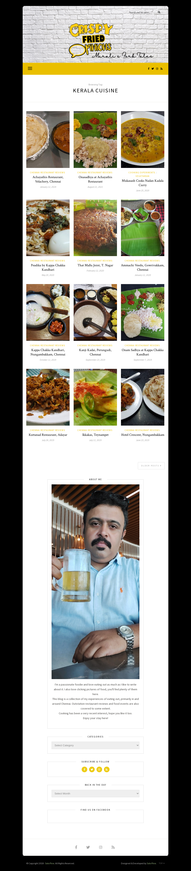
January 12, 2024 (48, 186)
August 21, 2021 (95, 186)
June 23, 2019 (142, 440)
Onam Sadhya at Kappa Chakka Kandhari (143, 352)
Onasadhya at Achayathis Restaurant (95, 179)
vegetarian (142, 176)
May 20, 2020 (48, 274)
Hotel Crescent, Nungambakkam (142, 435)
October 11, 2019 (48, 359)
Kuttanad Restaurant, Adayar (48, 435)
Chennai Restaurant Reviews (47, 172)
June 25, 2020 (142, 190)
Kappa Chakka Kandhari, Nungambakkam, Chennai (47, 352)
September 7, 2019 (143, 359)
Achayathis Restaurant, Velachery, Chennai (48, 179)
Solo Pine (49, 863)
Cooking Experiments (141, 172)
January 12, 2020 (143, 274)
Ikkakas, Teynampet (95, 435)
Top (162, 863)
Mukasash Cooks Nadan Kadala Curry (143, 183)
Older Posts (151, 465)
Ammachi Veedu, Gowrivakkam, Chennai (142, 267)
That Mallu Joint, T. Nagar (95, 265)
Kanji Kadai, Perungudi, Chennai (95, 352)
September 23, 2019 (95, 359)
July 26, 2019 (48, 440)
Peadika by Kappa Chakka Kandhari (48, 267)
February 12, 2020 (95, 270)
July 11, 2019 (95, 440)
